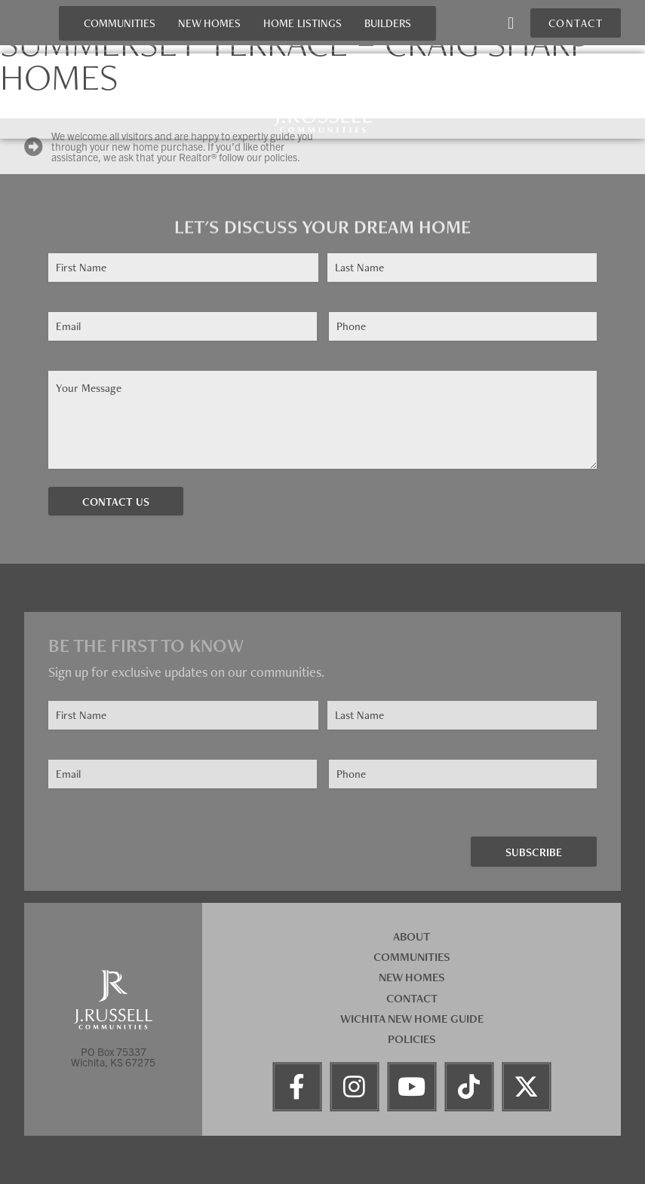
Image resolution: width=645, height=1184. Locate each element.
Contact (412, 998)
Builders (387, 23)
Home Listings (302, 23)
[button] (510, 23)
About (411, 936)
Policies (412, 1039)
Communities (119, 23)
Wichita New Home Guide (412, 1018)
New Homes (209, 23)
